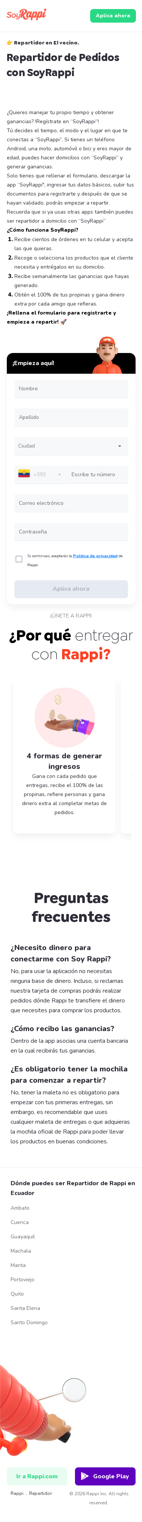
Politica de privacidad (95, 556)
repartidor (40, 1493)
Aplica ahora (113, 15)
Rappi (13, 1493)
